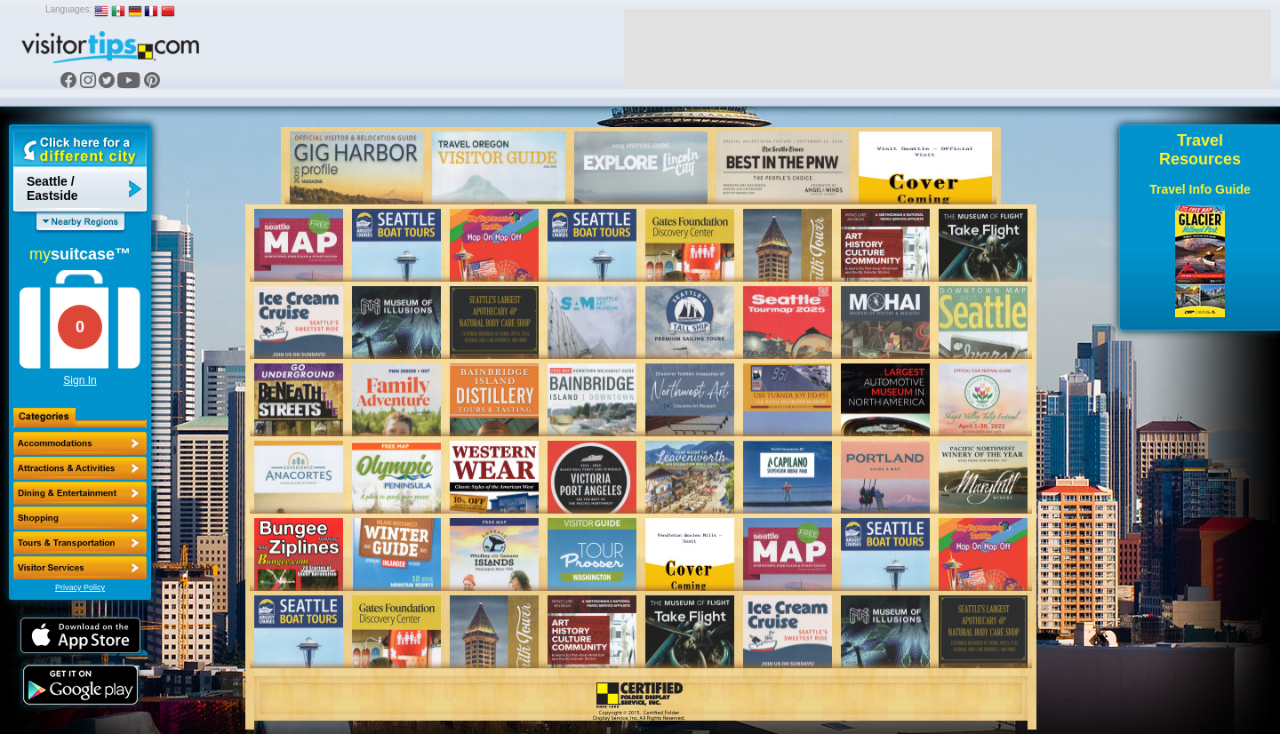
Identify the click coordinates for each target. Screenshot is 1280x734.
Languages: (68, 9)
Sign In (79, 380)
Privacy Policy (80, 587)
